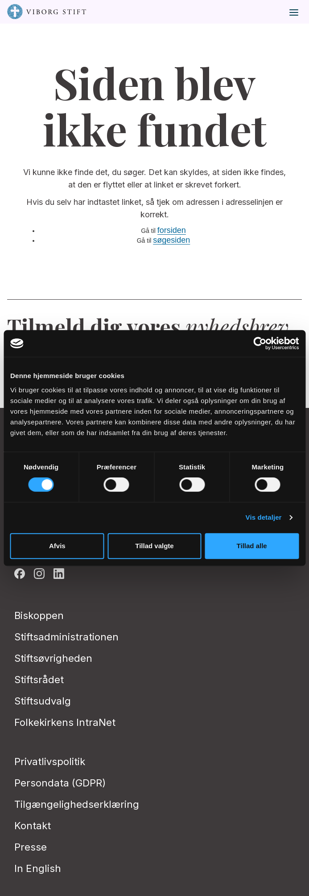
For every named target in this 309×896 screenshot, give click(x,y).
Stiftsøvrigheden (53, 658)
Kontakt (32, 825)
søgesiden (171, 240)
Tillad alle (252, 546)
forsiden (171, 230)
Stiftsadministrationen (66, 636)
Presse (30, 847)
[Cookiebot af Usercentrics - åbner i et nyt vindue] (260, 343)
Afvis (57, 546)
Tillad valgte (154, 546)
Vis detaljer (264, 517)
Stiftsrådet (39, 679)
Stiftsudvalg (42, 701)
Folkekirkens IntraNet (64, 722)
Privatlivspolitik (49, 761)
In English (37, 868)
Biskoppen (39, 615)
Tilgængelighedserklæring (76, 804)
